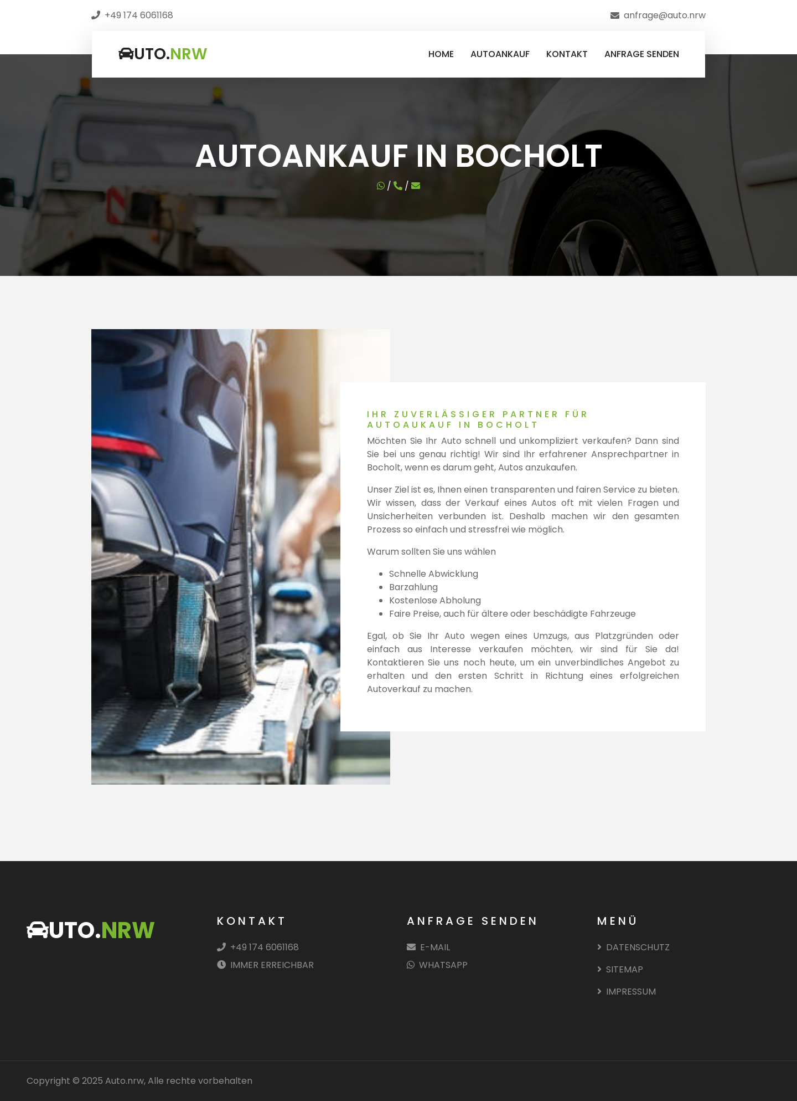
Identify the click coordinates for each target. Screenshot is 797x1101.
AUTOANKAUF (500, 54)
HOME (441, 54)
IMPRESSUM (626, 991)
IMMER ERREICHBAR (265, 965)
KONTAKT (567, 54)
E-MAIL (428, 947)
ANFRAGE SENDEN (641, 54)
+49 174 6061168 (258, 947)
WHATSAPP (437, 965)
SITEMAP (620, 969)
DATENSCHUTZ (633, 947)
